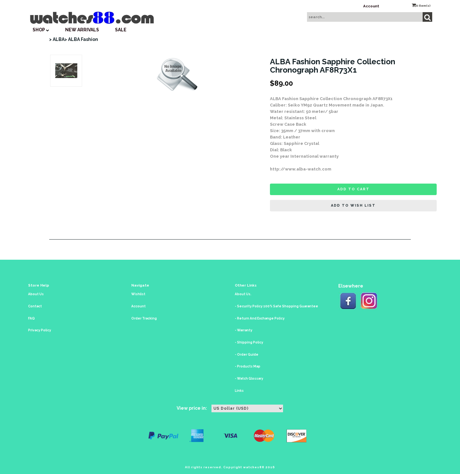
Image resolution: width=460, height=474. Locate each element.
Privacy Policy (39, 330)
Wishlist (138, 294)
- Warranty (243, 330)
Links (239, 390)
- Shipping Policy (249, 342)
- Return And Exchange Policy (260, 318)
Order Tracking (144, 318)
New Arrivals (82, 29)
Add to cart (353, 189)
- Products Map (247, 366)
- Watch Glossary (249, 378)
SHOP (41, 29)
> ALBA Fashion (81, 39)
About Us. (243, 294)
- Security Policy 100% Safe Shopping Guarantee (276, 306)
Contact (35, 306)
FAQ (31, 318)
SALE (120, 29)
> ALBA (57, 39)
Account (371, 6)
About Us (36, 294)
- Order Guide (246, 354)
